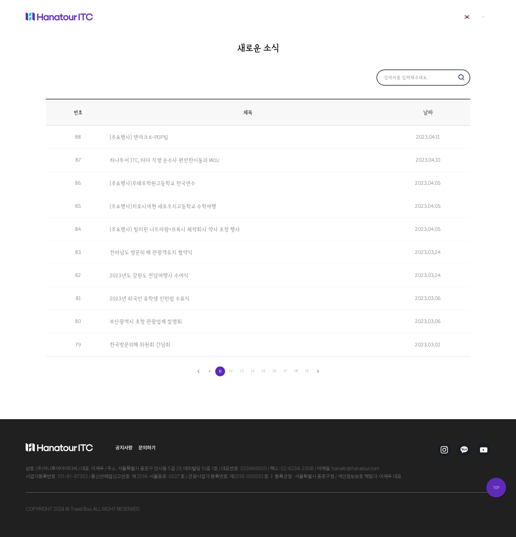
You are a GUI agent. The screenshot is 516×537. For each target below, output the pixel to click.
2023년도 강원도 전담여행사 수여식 (149, 275)
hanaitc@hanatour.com (355, 468)
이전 (209, 371)
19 (307, 370)
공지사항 (124, 447)
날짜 (428, 112)
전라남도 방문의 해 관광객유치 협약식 (151, 252)
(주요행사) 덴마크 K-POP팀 (139, 137)
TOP (496, 487)
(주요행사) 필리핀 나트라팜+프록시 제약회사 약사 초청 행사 (175, 229)
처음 (198, 371)
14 (253, 370)
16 (274, 370)
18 (296, 370)
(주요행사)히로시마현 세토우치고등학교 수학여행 (163, 206)
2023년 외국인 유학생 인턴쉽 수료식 (150, 298)
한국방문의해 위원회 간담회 (140, 344)
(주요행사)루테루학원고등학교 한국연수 (152, 183)
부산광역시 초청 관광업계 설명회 (146, 321)
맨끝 (318, 371)
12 (231, 370)
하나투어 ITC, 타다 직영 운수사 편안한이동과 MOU (164, 160)
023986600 (253, 468)
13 (242, 370)
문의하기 (147, 447)
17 (285, 370)
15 (264, 370)
